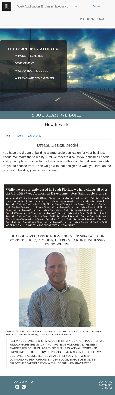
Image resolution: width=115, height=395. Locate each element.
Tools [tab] (19, 135)
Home (76, 6)
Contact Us (107, 388)
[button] (42, 6)
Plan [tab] (8, 135)
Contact (96, 6)
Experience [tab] (34, 135)
